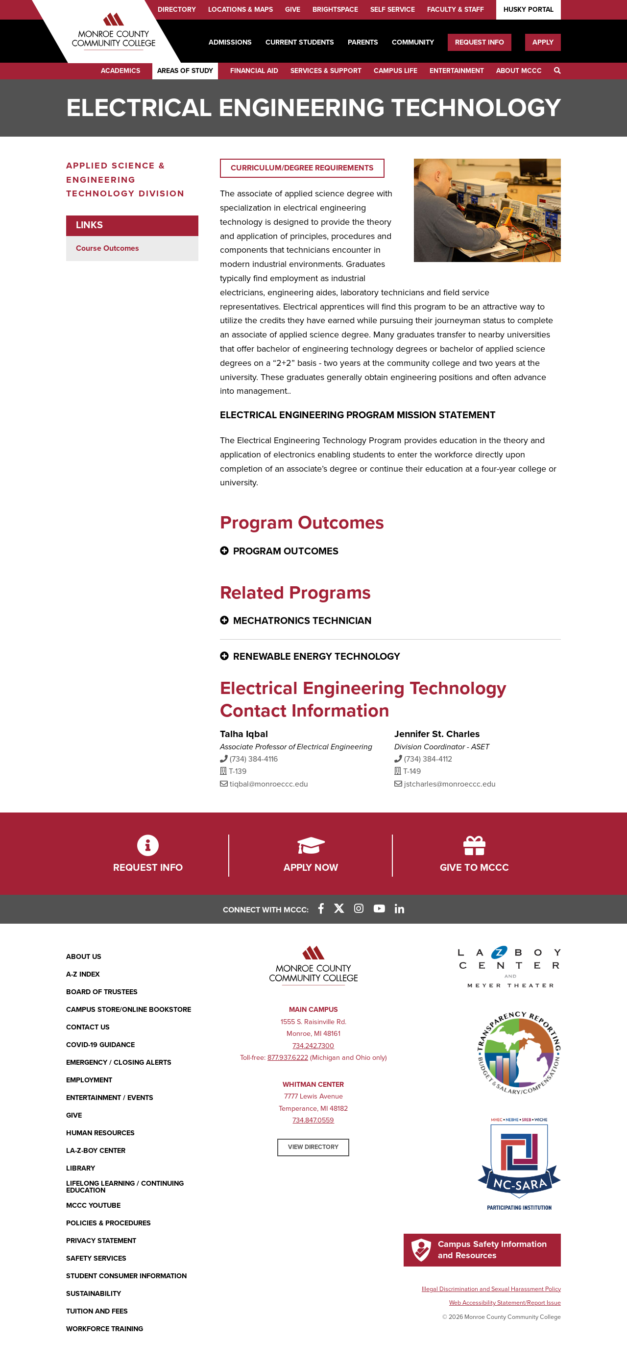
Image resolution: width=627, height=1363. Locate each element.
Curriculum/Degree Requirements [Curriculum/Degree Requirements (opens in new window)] (302, 168)
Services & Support (326, 71)
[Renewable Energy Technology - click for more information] (390, 657)
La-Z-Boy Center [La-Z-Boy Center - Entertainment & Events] (95, 1151)
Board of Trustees (102, 992)
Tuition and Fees (97, 1311)
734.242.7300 (313, 1046)
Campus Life (395, 71)
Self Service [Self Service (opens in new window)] (392, 9)
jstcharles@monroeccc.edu (445, 783)
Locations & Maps (240, 9)
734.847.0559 (313, 1120)
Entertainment (457, 71)
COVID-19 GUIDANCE (100, 1045)
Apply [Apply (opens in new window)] (543, 42)
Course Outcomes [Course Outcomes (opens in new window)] (107, 248)
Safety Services (96, 1258)
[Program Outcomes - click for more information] (390, 552)
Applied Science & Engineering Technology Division (125, 179)
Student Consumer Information (126, 1276)
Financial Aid (254, 71)
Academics (120, 71)
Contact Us (88, 1027)
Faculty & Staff (455, 9)
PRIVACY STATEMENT (101, 1241)
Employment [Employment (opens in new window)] (89, 1080)
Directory (177, 9)
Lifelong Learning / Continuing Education (125, 1187)
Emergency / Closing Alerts (118, 1062)
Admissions (230, 42)
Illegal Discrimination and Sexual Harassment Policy (491, 1289)
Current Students (299, 42)
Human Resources (100, 1133)
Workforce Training (104, 1329)
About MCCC (519, 71)
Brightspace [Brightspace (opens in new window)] (335, 9)
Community (413, 42)
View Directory (313, 1147)
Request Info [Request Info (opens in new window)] (479, 42)
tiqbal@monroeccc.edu (264, 783)
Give (292, 9)
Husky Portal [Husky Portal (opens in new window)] (529, 9)
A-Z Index (83, 974)
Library (80, 1168)
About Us (83, 957)
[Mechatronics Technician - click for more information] (390, 621)
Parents (363, 42)
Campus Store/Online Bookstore (128, 1009)
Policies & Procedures (108, 1223)
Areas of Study (185, 71)
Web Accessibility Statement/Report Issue (505, 1303)
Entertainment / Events (109, 1098)
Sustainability (93, 1294)
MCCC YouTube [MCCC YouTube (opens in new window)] (93, 1205)
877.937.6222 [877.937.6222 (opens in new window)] (287, 1057)
